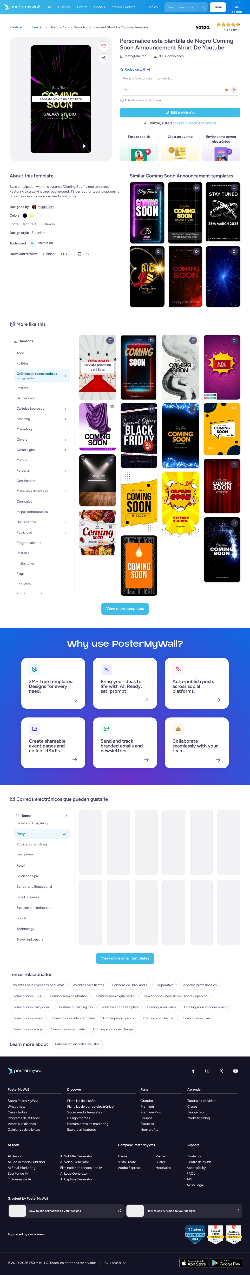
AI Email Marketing (21, 1168)
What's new (16, 1107)
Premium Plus (150, 1112)
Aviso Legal (195, 1185)
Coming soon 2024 (27, 996)
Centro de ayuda (199, 1162)
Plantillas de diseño (81, 1101)
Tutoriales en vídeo (201, 1101)
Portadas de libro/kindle (129, 985)
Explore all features (81, 1130)
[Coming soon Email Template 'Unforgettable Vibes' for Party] (146, 842)
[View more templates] (125, 609)
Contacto (194, 1156)
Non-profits (149, 1130)
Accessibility (196, 1168)
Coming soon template (68, 1029)
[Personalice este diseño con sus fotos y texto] (61, 99)
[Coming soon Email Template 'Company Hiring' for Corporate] (173, 912)
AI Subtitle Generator (76, 1156)
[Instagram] (207, 1071)
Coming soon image (28, 1029)
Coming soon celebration (69, 996)
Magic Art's (46, 207)
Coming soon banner (159, 1018)
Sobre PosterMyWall (23, 1101)
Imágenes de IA (19, 1179)
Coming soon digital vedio (115, 996)
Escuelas (147, 1124)
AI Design (15, 1156)
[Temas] (66, 816)
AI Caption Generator (76, 1179)
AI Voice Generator (74, 1162)
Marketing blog (198, 1118)
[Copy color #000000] (24, 215)
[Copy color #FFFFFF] (38, 215)
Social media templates (84, 1112)
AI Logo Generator (74, 1174)
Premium (147, 1107)
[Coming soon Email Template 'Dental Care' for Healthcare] (201, 912)
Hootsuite (163, 1168)
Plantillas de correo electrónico (90, 1107)
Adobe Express (129, 1168)
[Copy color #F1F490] (31, 215)
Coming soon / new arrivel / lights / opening (175, 996)
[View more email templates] (125, 958)
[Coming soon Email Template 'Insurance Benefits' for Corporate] (118, 912)
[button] (103, 46)
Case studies (17, 1112)
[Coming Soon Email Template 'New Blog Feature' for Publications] (90, 912)
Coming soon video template (73, 1018)
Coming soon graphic (119, 1018)
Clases (192, 1107)
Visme (160, 1156)
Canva (122, 1156)
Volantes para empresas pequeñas (39, 985)
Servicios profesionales (199, 985)
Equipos (146, 1118)
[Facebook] (193, 1071)
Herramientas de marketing (87, 1124)
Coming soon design (28, 1018)
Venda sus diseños (22, 1124)
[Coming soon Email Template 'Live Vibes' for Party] (90, 842)
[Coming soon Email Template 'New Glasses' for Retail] (146, 912)
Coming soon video (161, 1007)
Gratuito (146, 1101)
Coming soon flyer (196, 1018)
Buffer (160, 1162)
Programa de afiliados (24, 1118)
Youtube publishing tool (75, 1007)
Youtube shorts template (120, 1007)
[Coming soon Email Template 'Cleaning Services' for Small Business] (228, 912)
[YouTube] (235, 1071)
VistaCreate (127, 1162)
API (189, 1179)
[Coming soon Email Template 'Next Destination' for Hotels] (228, 842)
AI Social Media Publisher (26, 1162)
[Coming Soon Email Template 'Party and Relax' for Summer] (118, 842)
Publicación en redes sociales (77, 1044)
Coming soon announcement (206, 1007)
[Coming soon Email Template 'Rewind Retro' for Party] (173, 842)
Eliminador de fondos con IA (81, 1168)
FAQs (191, 1174)
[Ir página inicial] (19, 7)
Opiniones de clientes (24, 1130)
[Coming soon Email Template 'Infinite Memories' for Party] (201, 842)
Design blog (196, 1112)
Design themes (78, 1118)
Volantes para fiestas (88, 985)
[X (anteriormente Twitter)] (221, 1071)
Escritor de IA (18, 1174)
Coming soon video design (113, 1029)
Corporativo (164, 985)
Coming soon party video (31, 1007)
